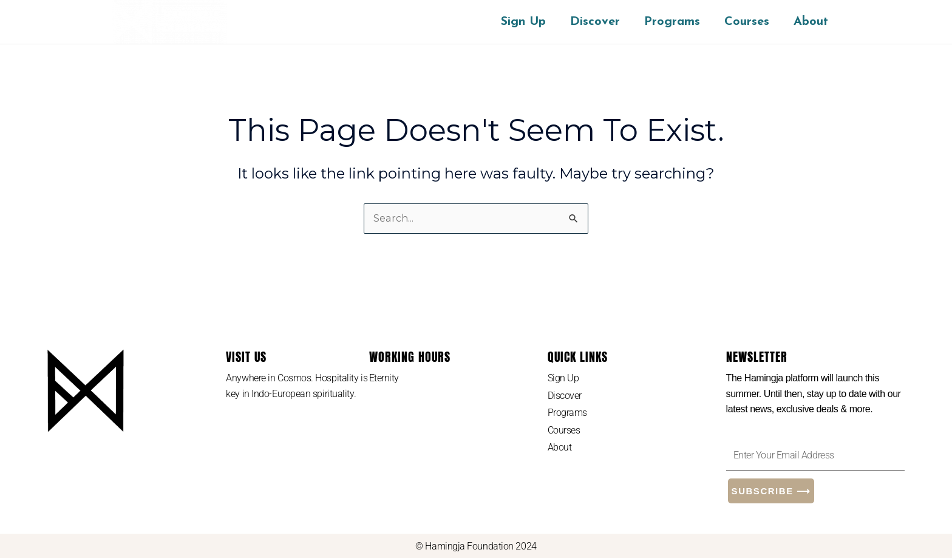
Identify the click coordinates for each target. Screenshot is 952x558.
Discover (595, 22)
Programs (672, 22)
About (811, 22)
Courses (746, 22)
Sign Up (523, 22)
